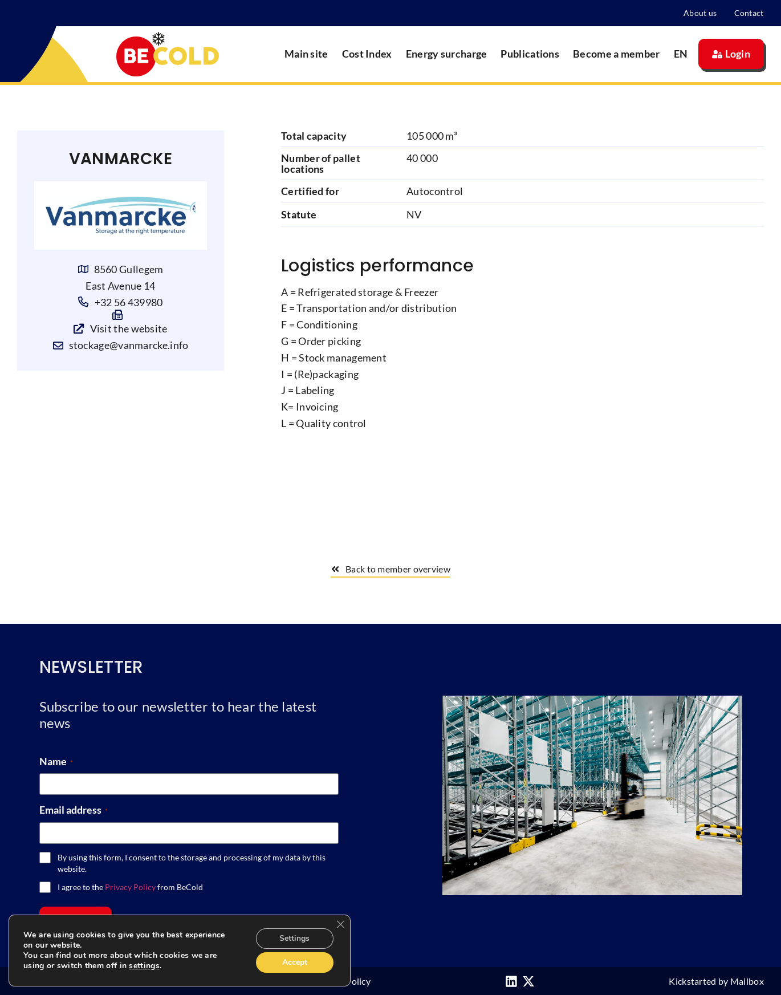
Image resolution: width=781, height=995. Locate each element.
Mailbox (747, 981)
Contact (749, 13)
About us (700, 13)
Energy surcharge (446, 53)
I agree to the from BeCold (130, 887)
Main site (306, 53)
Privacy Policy (130, 887)
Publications (530, 53)
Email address (73, 809)
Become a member (616, 53)
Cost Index (367, 53)
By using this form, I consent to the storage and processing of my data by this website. (192, 863)
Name (56, 761)
